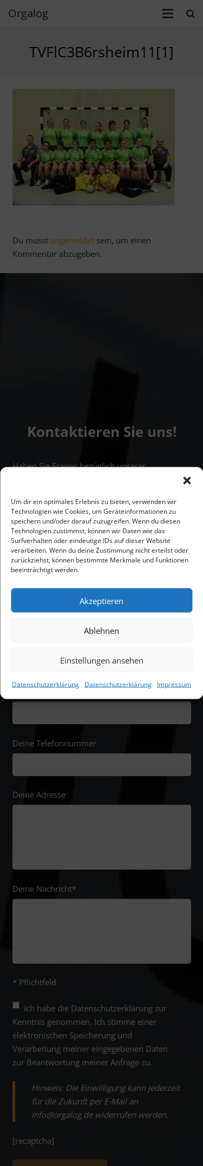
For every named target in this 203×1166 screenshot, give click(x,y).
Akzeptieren (101, 600)
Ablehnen (101, 630)
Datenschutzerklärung (45, 684)
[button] (186, 480)
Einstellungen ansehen (101, 659)
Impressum (174, 684)
